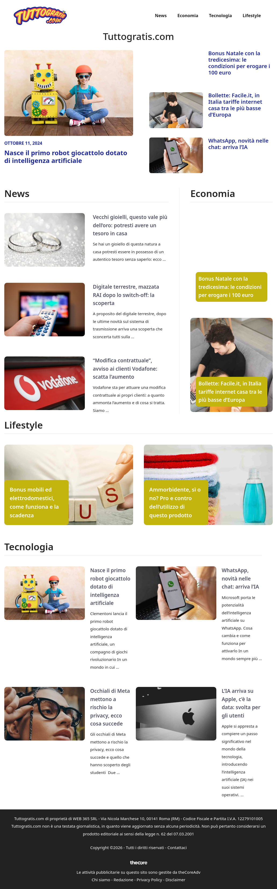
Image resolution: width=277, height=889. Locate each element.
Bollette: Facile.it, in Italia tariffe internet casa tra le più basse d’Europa (235, 105)
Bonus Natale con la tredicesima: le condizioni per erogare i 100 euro (239, 63)
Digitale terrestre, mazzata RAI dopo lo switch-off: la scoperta (126, 295)
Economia (187, 15)
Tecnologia (220, 15)
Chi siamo (101, 879)
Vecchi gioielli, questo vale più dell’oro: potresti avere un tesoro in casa (130, 225)
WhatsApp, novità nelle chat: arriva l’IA (238, 144)
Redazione (123, 879)
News (161, 15)
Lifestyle (252, 15)
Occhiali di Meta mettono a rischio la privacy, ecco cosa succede (110, 707)
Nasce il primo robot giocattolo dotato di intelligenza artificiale (65, 156)
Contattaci (177, 847)
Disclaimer (175, 879)
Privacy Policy (149, 879)
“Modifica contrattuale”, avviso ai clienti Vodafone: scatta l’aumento (125, 368)
